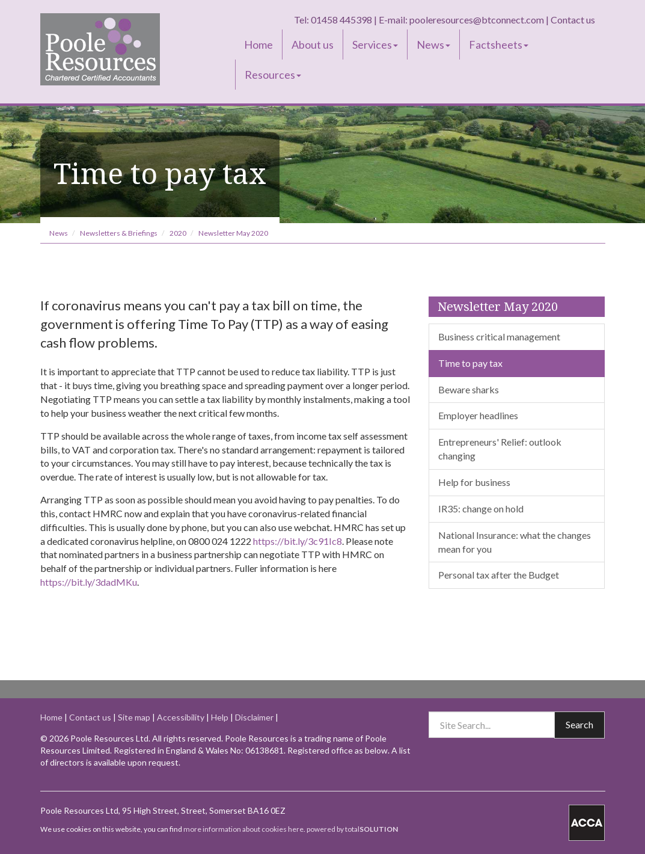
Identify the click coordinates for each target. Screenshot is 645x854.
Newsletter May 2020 (233, 233)
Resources (273, 74)
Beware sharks (468, 389)
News (433, 44)
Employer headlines (478, 415)
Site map (134, 717)
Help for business (474, 482)
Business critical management (499, 336)
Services (375, 44)
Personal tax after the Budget (498, 574)
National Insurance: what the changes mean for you (514, 541)
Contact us (573, 19)
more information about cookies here (243, 829)
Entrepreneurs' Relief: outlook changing (499, 448)
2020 (178, 233)
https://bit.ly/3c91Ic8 (297, 541)
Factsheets (498, 44)
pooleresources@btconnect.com (476, 19)
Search (579, 724)
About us (313, 44)
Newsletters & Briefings (118, 233)
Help (219, 717)
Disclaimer (254, 717)
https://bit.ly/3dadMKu (88, 582)
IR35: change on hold (481, 508)
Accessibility (180, 717)
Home (258, 44)
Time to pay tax (470, 363)
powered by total (352, 829)
